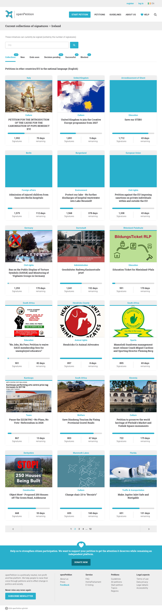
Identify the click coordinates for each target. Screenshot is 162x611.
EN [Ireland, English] (151, 3)
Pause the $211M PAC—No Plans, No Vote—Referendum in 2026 (28, 421)
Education (133, 115)
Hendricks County (81, 303)
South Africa (29, 303)
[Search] (155, 14)
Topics (114, 588)
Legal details (142, 585)
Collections (10, 55)
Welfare (81, 415)
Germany (28, 228)
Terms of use (142, 579)
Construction (29, 490)
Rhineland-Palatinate (133, 228)
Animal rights (81, 340)
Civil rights (133, 190)
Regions (114, 591)
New (23, 57)
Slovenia (133, 378)
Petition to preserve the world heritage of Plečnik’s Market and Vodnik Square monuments (133, 422)
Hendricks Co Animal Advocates (81, 344)
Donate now (81, 562)
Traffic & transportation (133, 490)
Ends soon (34, 57)
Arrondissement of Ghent (133, 78)
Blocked (84, 55)
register (130, 3)
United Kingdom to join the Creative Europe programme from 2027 (81, 121)
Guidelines (115, 14)
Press (62, 582)
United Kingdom (81, 78)
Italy (29, 78)
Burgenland (81, 153)
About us (131, 14)
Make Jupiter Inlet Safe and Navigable (133, 496)
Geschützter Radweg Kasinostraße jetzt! (81, 271)
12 (90, 529)
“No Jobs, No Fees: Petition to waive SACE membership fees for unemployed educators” (28, 347)
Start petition (80, 14)
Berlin (28, 153)
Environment (81, 190)
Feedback (64, 585)
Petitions (100, 14)
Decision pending (52, 55)
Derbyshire (29, 453)
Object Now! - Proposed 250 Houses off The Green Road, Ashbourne (28, 496)
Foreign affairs (29, 190)
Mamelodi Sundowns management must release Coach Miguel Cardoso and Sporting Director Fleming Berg (133, 347)
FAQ (87, 579)
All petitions (116, 582)
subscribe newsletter (20, 596)
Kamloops (28, 378)
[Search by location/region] (37, 45)
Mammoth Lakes (81, 453)
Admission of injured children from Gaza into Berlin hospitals (28, 196)
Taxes (29, 415)
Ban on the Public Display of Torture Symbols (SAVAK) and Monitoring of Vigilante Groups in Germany (29, 272)
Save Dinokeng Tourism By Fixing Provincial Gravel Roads (81, 421)
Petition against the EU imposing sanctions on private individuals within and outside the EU (133, 197)
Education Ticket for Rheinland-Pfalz (133, 269)
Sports (133, 340)
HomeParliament (93, 582)
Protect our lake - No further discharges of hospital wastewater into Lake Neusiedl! (81, 197)
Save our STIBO (133, 119)
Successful (70, 55)
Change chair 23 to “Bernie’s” (81, 494)
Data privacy (142, 582)
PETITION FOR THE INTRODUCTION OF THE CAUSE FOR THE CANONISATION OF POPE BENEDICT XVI (29, 124)
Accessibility (142, 588)
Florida (133, 453)
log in (140, 3)
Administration (81, 265)
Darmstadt (81, 228)
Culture (28, 115)
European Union (133, 153)
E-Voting (89, 585)
